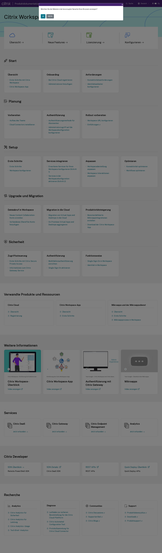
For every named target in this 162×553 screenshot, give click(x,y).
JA (43, 16)
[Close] (122, 4)
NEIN (50, 16)
